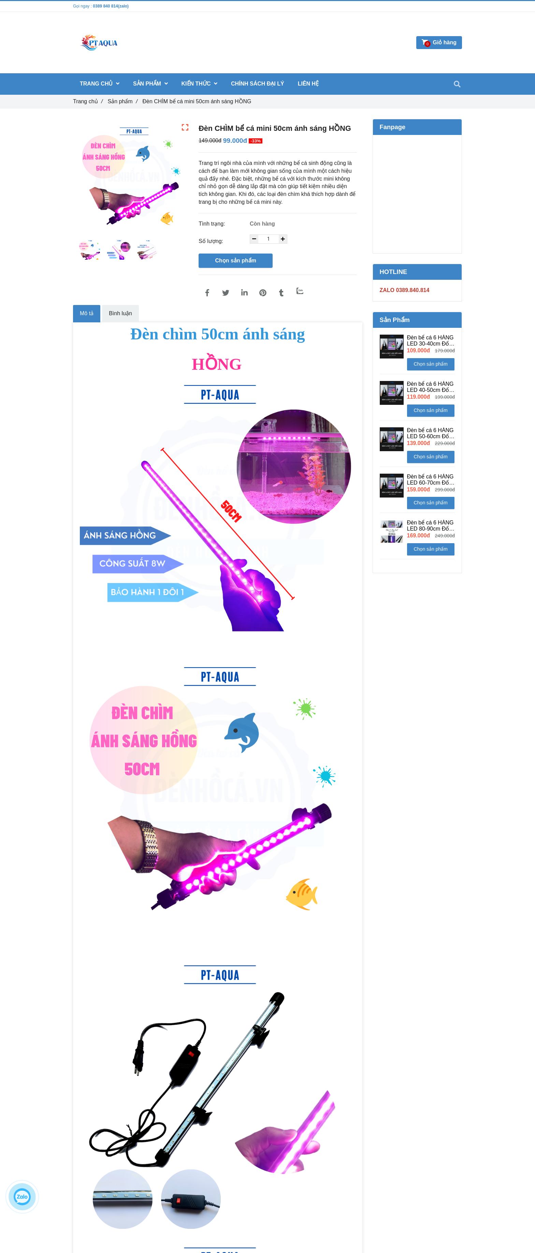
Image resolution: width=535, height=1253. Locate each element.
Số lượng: (212, 241)
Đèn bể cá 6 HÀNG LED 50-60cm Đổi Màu (430, 433)
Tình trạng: (213, 224)
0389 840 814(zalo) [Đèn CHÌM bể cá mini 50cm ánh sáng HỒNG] (111, 6)
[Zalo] (300, 290)
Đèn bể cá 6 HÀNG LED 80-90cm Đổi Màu (430, 526)
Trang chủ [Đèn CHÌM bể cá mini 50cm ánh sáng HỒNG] (88, 101)
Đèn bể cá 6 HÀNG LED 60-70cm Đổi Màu (430, 480)
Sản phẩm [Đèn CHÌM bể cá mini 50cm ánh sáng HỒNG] (122, 101)
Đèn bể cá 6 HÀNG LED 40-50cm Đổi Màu (430, 387)
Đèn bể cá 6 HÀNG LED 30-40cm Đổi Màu (430, 341)
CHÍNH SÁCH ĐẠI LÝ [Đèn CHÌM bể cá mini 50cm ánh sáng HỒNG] (257, 84)
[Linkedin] (244, 293)
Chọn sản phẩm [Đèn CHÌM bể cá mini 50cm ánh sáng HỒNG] (235, 260)
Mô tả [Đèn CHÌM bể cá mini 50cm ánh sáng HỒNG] (86, 313)
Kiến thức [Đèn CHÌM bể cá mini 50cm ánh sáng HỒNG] (199, 84)
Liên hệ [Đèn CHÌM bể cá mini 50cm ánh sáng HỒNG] (308, 84)
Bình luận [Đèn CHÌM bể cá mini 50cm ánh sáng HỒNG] (120, 313)
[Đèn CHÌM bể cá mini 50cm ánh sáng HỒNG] (207, 293)
